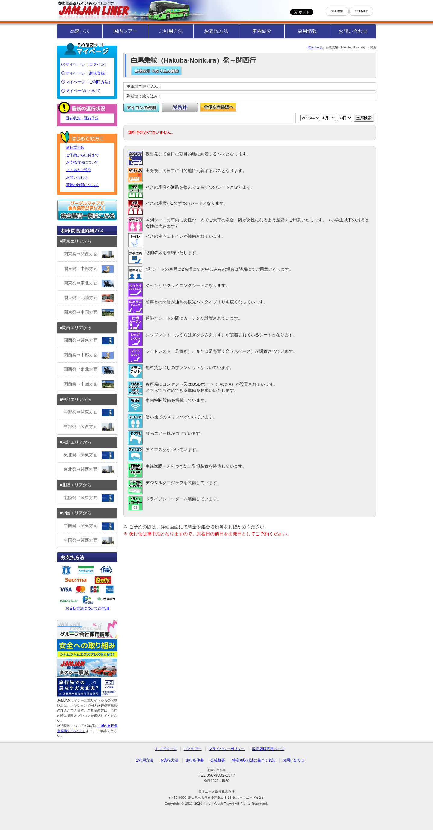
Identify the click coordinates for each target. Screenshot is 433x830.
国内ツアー (125, 31)
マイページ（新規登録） (87, 73)
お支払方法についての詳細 (87, 587)
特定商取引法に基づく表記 (253, 760)
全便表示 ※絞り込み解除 (156, 71)
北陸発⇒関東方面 (89, 498)
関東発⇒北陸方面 (89, 298)
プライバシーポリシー (227, 749)
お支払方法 (216, 31)
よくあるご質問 (78, 170)
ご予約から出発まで (82, 155)
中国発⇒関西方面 (89, 540)
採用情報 (307, 31)
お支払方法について (82, 162)
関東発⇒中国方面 (89, 312)
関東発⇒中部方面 (89, 269)
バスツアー (193, 749)
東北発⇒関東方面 (89, 455)
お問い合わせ (353, 31)
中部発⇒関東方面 (89, 412)
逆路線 (180, 107)
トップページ (166, 749)
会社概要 (217, 760)
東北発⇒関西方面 (89, 469)
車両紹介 (262, 31)
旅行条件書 (195, 760)
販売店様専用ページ (268, 749)
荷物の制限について (82, 185)
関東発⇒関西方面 (89, 254)
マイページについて (83, 90)
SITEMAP (361, 11)
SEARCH (337, 11)
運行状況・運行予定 (82, 118)
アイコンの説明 (141, 107)
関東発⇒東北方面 (89, 283)
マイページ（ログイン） (87, 64)
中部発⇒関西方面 (89, 427)
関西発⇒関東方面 (89, 340)
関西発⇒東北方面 (89, 370)
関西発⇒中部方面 (89, 355)
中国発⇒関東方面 (89, 526)
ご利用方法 (171, 31)
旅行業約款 (75, 148)
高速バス (79, 31)
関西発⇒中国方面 (89, 384)
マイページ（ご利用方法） (89, 82)
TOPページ (314, 47)
